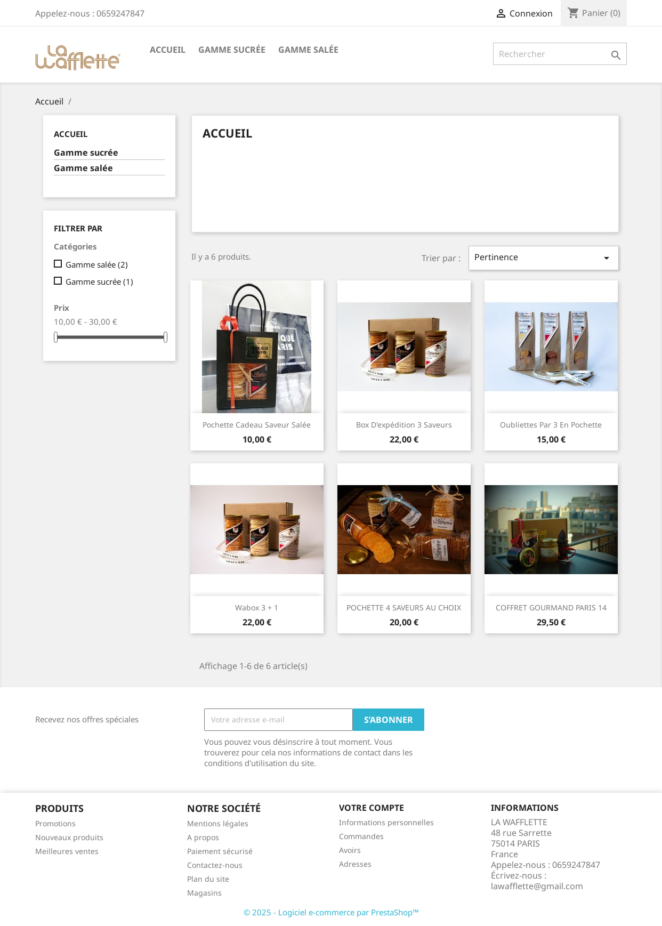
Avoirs (350, 850)
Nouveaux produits (69, 837)
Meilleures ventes (67, 851)
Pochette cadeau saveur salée (257, 425)
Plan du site (208, 879)
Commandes (361, 836)
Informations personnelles (386, 822)
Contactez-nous (215, 865)
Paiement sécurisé (220, 851)
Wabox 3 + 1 (256, 607)
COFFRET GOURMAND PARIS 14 (551, 607)
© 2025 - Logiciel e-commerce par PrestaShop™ (331, 912)
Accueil (167, 49)
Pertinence (543, 257)
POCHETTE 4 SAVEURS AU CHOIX (403, 607)
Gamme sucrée (231, 49)
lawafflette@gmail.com (537, 886)
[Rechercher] (560, 54)
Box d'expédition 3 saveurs (404, 425)
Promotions (55, 823)
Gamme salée (308, 49)
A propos (203, 837)
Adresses (355, 864)
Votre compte (371, 808)
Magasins (204, 893)
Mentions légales (217, 823)
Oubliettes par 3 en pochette (551, 425)
